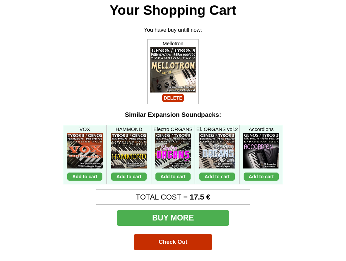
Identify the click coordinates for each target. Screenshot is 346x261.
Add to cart (84, 176)
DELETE (173, 98)
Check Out (172, 242)
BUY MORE (173, 217)
